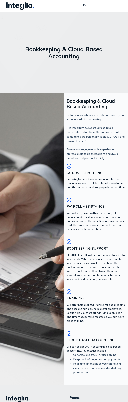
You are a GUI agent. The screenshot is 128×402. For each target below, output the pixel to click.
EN (85, 5)
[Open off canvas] (120, 6)
